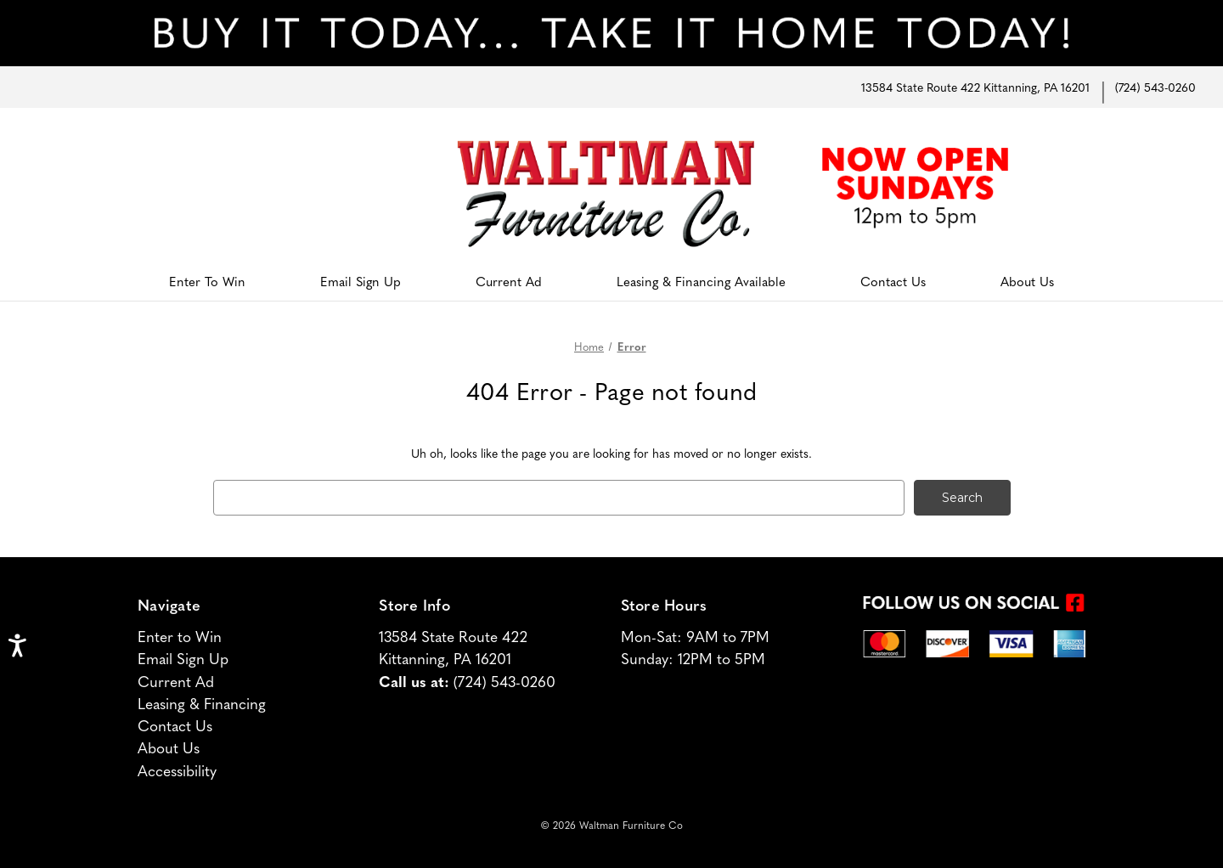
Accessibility (177, 770)
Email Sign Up (360, 281)
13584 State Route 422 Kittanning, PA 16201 (975, 86)
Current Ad (509, 281)
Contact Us (893, 281)
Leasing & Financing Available (701, 281)
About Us (1027, 281)
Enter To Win (207, 281)
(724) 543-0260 (1155, 86)
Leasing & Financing (202, 702)
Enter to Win (180, 635)
